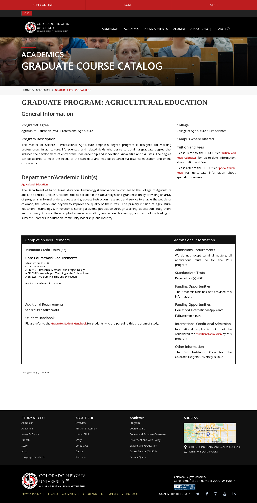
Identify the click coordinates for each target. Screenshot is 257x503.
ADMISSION (110, 29)
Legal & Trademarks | (63, 494)
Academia (27, 428)
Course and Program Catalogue (148, 434)
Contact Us (81, 445)
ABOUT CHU (199, 29)
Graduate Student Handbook (69, 323)
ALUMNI (179, 29)
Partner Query (138, 457)
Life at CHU (82, 434)
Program (135, 422)
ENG (26, 13)
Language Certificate (33, 457)
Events (79, 451)
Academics (43, 90)
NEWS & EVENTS (156, 29)
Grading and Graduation (143, 445)
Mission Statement (86, 428)
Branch (25, 440)
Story (24, 445)
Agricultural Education (34, 184)
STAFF (214, 5)
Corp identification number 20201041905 (205, 481)
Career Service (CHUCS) (143, 451)
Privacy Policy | (32, 494)
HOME (27, 90)
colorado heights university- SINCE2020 (110, 494)
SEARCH (222, 29)
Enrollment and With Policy (145, 440)
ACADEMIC (131, 29)
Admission (27, 422)
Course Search (138, 428)
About (24, 451)
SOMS (128, 5)
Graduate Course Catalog (73, 90)
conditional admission (209, 334)
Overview (80, 422)
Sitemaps (80, 457)
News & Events (30, 434)
